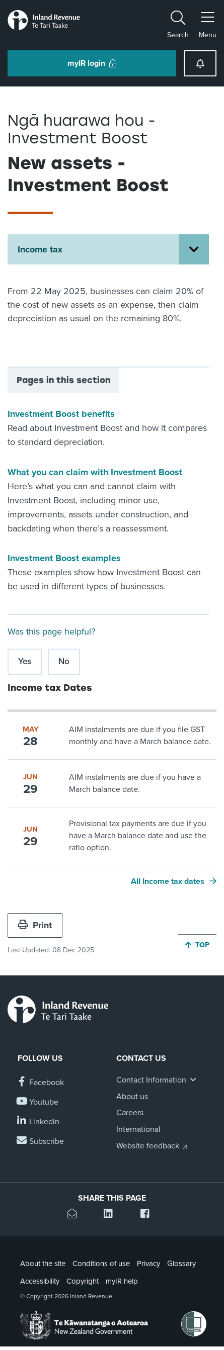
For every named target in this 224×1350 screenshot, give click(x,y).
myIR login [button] (91, 63)
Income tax (40, 249)
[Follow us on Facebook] (41, 1082)
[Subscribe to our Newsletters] (41, 1141)
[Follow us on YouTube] (38, 1102)
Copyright (82, 1281)
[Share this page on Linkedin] (112, 1215)
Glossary (181, 1263)
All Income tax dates (167, 881)
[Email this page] (75, 1215)
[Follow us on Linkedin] (38, 1122)
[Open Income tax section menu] (194, 249)
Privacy (148, 1263)
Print (35, 925)
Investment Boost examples (64, 558)
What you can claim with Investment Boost (95, 472)
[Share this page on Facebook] (148, 1215)
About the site (42, 1263)
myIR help (122, 1281)
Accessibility (39, 1281)
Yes (24, 661)
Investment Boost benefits (61, 413)
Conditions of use (101, 1263)
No (63, 661)
